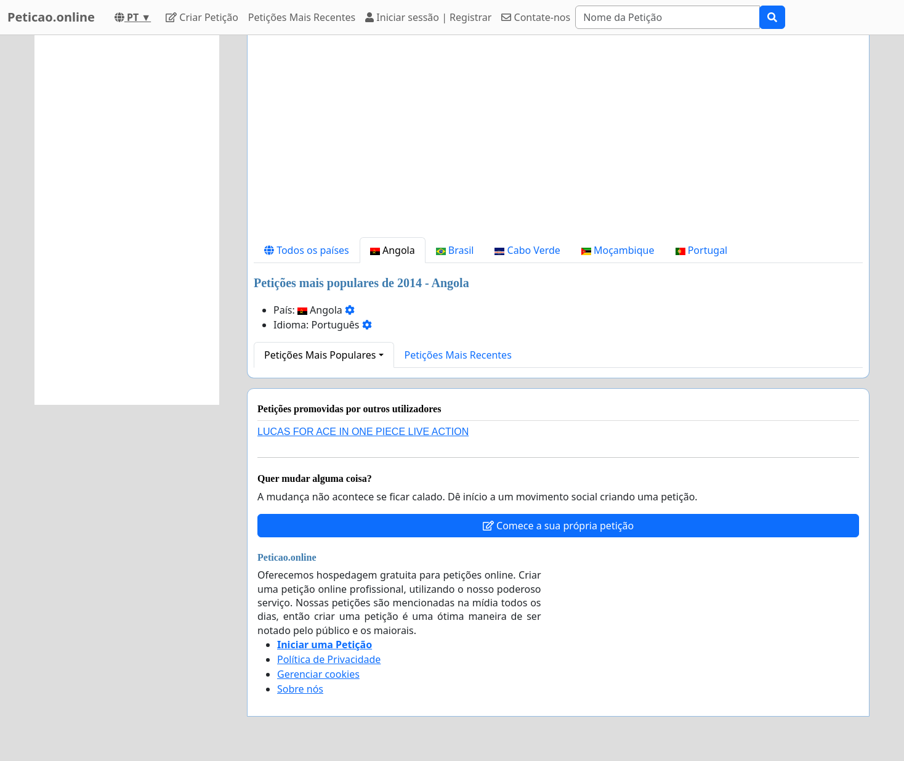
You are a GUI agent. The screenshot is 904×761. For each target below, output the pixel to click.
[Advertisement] (558, 141)
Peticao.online (51, 17)
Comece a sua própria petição (558, 525)
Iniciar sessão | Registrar (428, 17)
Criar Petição (202, 17)
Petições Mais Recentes (301, 17)
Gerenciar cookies (318, 674)
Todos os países (306, 250)
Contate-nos (535, 17)
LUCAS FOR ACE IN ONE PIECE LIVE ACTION (363, 431)
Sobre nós (300, 689)
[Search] (667, 17)
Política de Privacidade (329, 659)
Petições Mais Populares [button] (320, 355)
